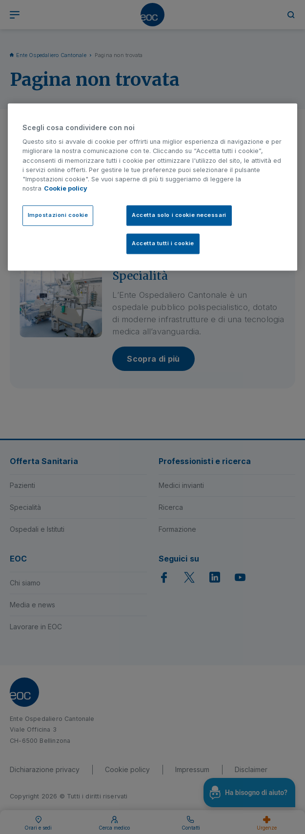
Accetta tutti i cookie (163, 243)
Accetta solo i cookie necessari (179, 215)
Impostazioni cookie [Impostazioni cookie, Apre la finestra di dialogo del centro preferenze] (58, 215)
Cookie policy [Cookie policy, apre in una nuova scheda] (65, 189)
